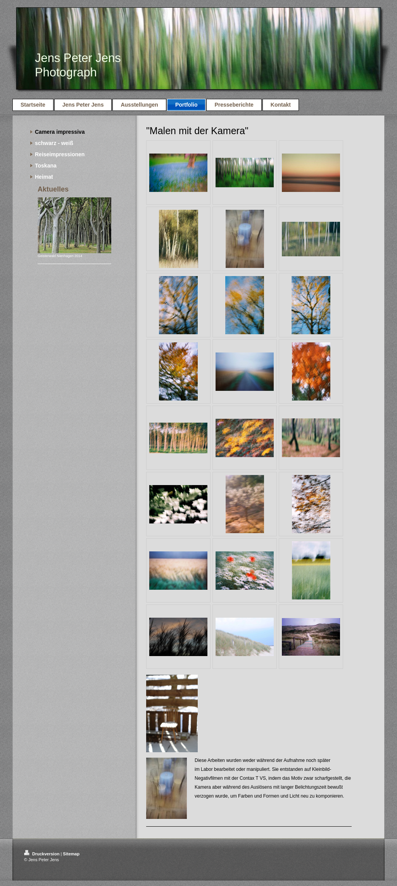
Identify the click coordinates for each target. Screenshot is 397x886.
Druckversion (42, 853)
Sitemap (71, 853)
